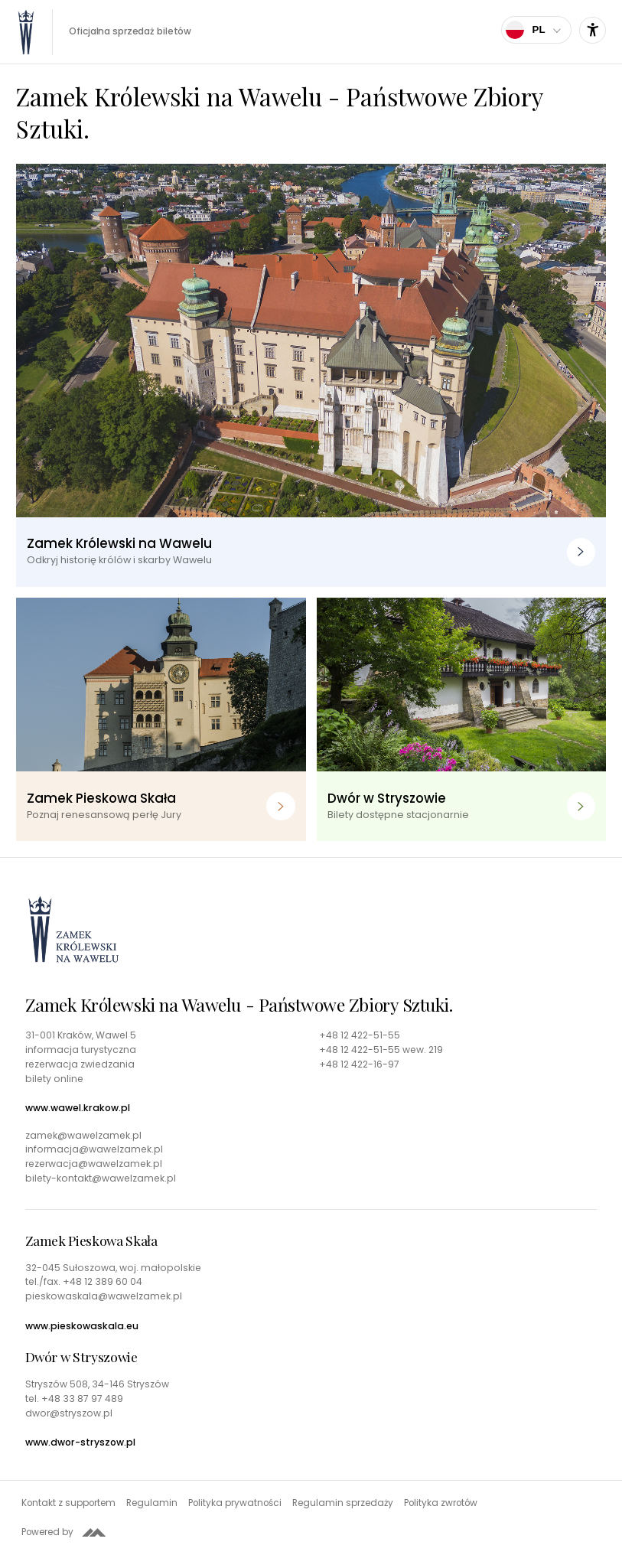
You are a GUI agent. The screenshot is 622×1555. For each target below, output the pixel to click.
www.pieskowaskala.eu (81, 1326)
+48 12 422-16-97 (359, 1064)
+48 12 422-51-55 (359, 1035)
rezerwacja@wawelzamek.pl (93, 1164)
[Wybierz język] (536, 30)
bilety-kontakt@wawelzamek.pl (100, 1178)
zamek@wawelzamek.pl (83, 1135)
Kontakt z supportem (68, 1503)
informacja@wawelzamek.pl (94, 1149)
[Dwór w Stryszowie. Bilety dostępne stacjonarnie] (462, 719)
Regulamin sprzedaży (342, 1503)
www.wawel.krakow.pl (77, 1108)
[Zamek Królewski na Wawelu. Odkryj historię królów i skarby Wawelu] (311, 376)
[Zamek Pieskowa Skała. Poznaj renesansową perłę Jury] (161, 719)
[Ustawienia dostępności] (592, 30)
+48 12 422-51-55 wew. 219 (381, 1050)
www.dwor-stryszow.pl (80, 1442)
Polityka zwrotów (440, 1503)
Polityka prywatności (235, 1503)
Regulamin (151, 1503)
